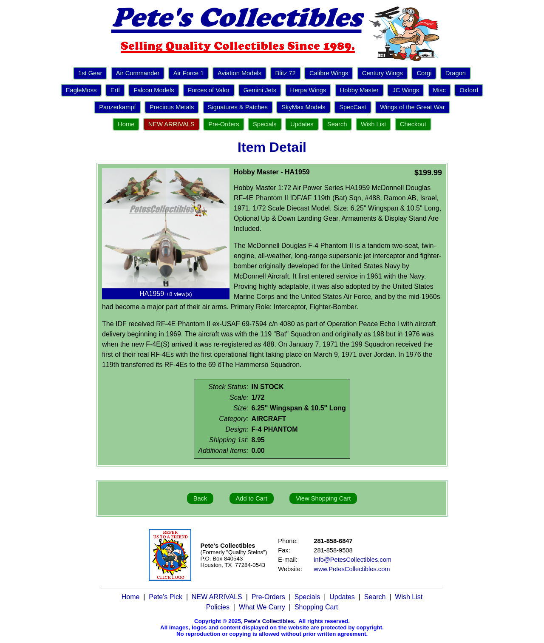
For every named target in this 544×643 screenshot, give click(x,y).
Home (126, 124)
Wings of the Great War (412, 107)
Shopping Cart (316, 607)
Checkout (413, 124)
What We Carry (262, 607)
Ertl (115, 90)
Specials (264, 124)
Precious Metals (172, 107)
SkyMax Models (303, 107)
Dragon (455, 73)
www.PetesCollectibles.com (352, 569)
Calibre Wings (328, 73)
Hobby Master (359, 90)
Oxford (468, 90)
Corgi (423, 73)
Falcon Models (153, 90)
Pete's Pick (165, 596)
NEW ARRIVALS (171, 124)
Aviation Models (239, 73)
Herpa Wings (308, 90)
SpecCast (352, 107)
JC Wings (405, 90)
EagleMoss (81, 90)
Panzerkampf (117, 107)
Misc (439, 90)
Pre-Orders (223, 124)
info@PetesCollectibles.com (352, 559)
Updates (302, 124)
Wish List (373, 124)
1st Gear (90, 73)
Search (337, 124)
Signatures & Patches (238, 107)
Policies (218, 607)
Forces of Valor (209, 90)
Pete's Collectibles (269, 621)
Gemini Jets (260, 90)
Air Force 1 (188, 73)
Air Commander (138, 73)
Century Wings (382, 73)
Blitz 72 (285, 73)
